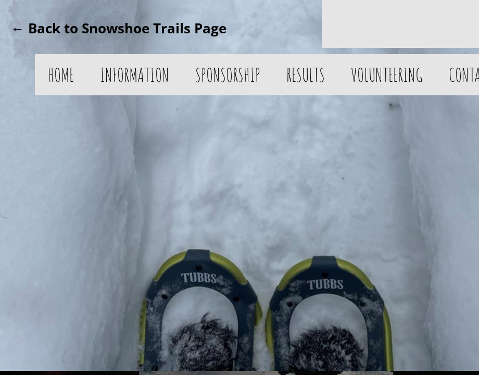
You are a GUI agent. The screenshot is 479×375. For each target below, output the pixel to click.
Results (305, 74)
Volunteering (387, 74)
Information (134, 74)
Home (61, 74)
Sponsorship (227, 74)
